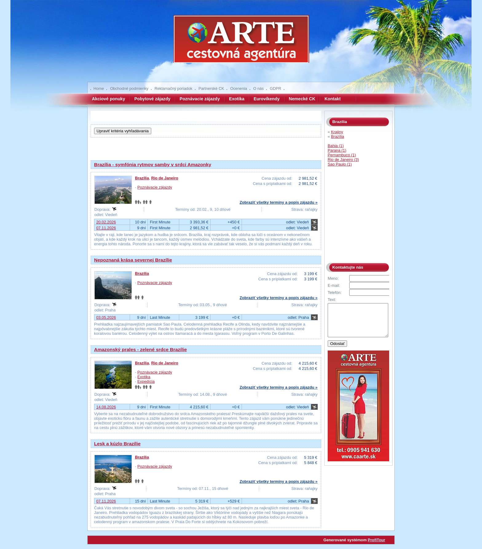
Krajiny (337, 132)
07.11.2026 (106, 228)
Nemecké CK (302, 98)
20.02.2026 (106, 222)
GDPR (275, 88)
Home (98, 88)
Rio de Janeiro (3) (343, 159)
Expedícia (146, 381)
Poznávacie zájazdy (200, 98)
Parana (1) (337, 150)
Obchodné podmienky (129, 88)
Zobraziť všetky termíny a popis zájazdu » (278, 202)
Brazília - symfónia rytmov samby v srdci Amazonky (152, 164)
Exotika (236, 98)
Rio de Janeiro (164, 178)
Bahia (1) (336, 145)
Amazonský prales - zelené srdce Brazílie (140, 349)
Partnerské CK (211, 88)
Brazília (142, 178)
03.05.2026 (106, 317)
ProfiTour (376, 540)
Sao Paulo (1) (340, 164)
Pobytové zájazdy (152, 98)
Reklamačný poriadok (173, 88)
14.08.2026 (106, 407)
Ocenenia (238, 88)
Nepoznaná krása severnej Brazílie (133, 259)
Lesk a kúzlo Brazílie (117, 443)
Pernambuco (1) (342, 155)
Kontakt (333, 98)
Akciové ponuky (108, 98)
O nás (258, 88)
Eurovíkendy (267, 98)
